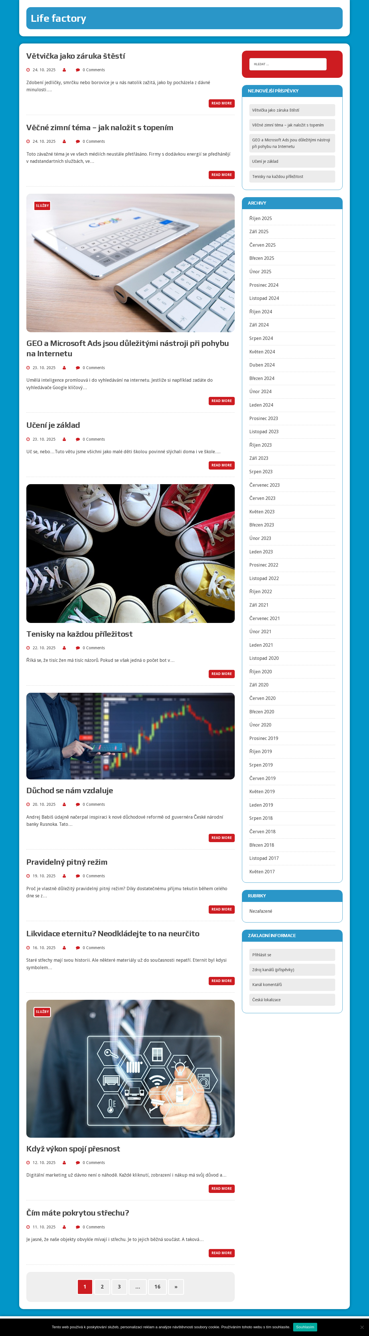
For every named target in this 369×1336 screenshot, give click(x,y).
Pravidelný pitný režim (66, 861)
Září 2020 (259, 685)
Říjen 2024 (260, 311)
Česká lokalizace (266, 999)
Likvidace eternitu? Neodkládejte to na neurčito (112, 933)
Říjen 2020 (260, 671)
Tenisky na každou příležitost (79, 633)
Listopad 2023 (264, 431)
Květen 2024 (262, 352)
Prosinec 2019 (263, 738)
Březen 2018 (261, 845)
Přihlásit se (261, 955)
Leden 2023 (261, 552)
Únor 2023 (260, 538)
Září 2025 (259, 231)
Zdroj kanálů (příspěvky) (273, 969)
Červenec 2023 (264, 485)
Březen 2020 (261, 711)
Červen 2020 (262, 698)
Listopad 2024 (264, 298)
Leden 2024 (261, 405)
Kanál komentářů (267, 984)
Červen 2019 (262, 778)
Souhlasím (305, 1327)
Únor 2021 (260, 631)
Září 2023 (259, 458)
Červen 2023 (262, 498)
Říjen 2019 (260, 751)
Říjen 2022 (260, 591)
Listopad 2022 (264, 578)
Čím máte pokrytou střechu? (77, 1212)
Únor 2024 (260, 391)
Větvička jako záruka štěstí (75, 55)
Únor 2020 (260, 725)
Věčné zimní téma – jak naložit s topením (99, 127)
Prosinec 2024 (263, 285)
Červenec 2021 (264, 618)
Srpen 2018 (261, 818)
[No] (362, 1327)
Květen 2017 (262, 871)
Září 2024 (259, 325)
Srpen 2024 (261, 338)
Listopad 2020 (264, 658)
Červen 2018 (262, 831)
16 (157, 1287)
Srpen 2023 (261, 471)
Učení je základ (53, 425)
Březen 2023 (261, 525)
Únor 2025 (260, 271)
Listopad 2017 (264, 858)
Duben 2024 (262, 365)
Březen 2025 (261, 258)
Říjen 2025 (260, 218)
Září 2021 (259, 605)
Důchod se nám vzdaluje (69, 790)
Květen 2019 (262, 791)
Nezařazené (260, 911)
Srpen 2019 (261, 765)
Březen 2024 (261, 378)
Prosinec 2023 (263, 418)
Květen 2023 (262, 511)
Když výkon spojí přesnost (73, 1148)
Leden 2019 (261, 805)
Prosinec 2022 (263, 565)
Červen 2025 (262, 245)
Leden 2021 (261, 645)
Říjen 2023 (260, 445)
